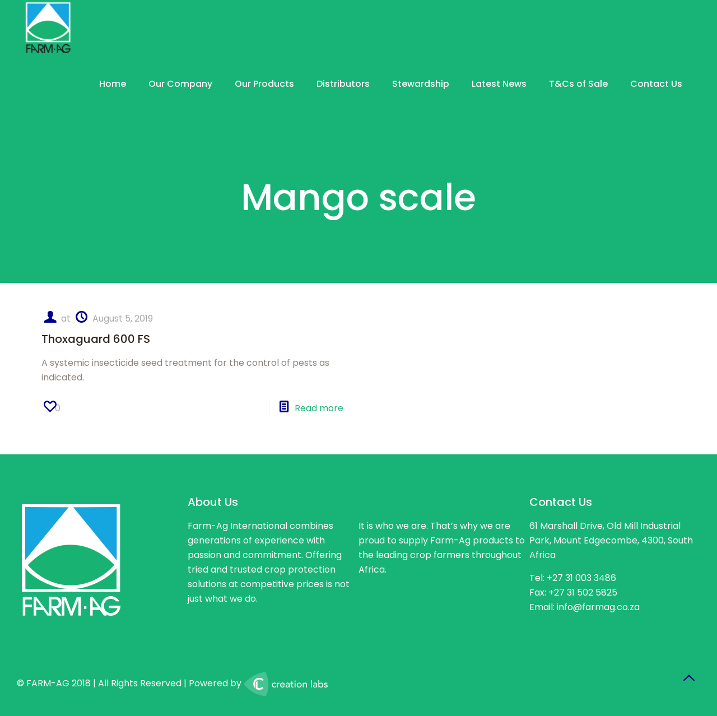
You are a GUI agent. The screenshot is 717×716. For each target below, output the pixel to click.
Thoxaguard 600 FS (95, 339)
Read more (319, 408)
